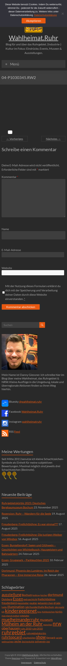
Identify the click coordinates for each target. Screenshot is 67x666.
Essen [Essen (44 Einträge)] (18, 599)
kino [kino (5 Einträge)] (39, 612)
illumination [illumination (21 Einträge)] (15, 607)
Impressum (26, 662)
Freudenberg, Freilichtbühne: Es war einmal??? (30, 524)
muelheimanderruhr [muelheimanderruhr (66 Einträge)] (20, 619)
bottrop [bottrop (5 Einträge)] (36, 595)
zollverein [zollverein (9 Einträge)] (40, 641)
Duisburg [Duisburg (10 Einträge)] (7, 599)
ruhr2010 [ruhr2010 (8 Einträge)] (37, 628)
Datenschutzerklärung (45, 15)
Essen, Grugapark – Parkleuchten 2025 (25, 560)
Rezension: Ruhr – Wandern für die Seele (26, 513)
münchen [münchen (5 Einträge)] (47, 624)
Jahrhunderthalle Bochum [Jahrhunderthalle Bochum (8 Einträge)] (39, 607)
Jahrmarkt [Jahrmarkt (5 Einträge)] (59, 607)
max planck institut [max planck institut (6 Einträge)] (10, 615)
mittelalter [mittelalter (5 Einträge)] (24, 616)
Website (7, 268)
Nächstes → (53, 138)
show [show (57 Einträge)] (41, 636)
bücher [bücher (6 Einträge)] (43, 595)
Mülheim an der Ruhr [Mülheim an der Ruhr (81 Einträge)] (22, 623)
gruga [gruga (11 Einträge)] (57, 603)
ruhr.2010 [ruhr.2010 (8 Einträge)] (25, 628)
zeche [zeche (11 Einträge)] (17, 641)
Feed (17, 431)
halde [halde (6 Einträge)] (4, 607)
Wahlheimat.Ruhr (33, 38)
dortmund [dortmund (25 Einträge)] (55, 595)
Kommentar (10, 176)
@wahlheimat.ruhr (30, 401)
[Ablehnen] (62, 13)
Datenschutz (40, 662)
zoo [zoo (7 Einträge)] (48, 641)
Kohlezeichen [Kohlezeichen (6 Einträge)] (48, 611)
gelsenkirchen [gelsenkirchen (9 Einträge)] (45, 603)
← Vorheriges (14, 138)
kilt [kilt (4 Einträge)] (3, 612)
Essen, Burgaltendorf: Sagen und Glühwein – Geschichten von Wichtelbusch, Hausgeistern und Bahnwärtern (32, 549)
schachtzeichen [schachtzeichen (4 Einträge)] (29, 638)
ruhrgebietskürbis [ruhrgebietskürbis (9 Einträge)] (36, 633)
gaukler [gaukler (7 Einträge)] (33, 603)
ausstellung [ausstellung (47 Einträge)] (11, 594)
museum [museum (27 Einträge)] (46, 620)
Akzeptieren (33, 20)
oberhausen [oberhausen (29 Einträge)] (11, 628)
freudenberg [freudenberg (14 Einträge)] (9, 603)
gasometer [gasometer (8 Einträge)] (23, 603)
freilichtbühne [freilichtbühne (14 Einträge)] (46, 599)
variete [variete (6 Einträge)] (59, 637)
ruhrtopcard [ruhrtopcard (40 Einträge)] (12, 637)
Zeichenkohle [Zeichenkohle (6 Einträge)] (28, 641)
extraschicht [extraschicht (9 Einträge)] (30, 599)
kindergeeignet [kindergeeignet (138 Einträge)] (21, 611)
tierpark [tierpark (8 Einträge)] (50, 637)
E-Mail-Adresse (11, 250)
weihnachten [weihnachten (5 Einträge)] (8, 641)
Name (5, 229)
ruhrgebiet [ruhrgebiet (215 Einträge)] (14, 632)
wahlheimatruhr (32, 421)
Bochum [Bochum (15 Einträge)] (27, 595)
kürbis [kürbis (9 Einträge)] (58, 611)
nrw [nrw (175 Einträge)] (57, 623)
